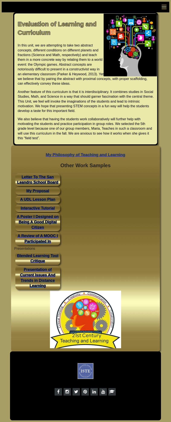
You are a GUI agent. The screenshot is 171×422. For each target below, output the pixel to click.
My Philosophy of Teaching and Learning (85, 154)
